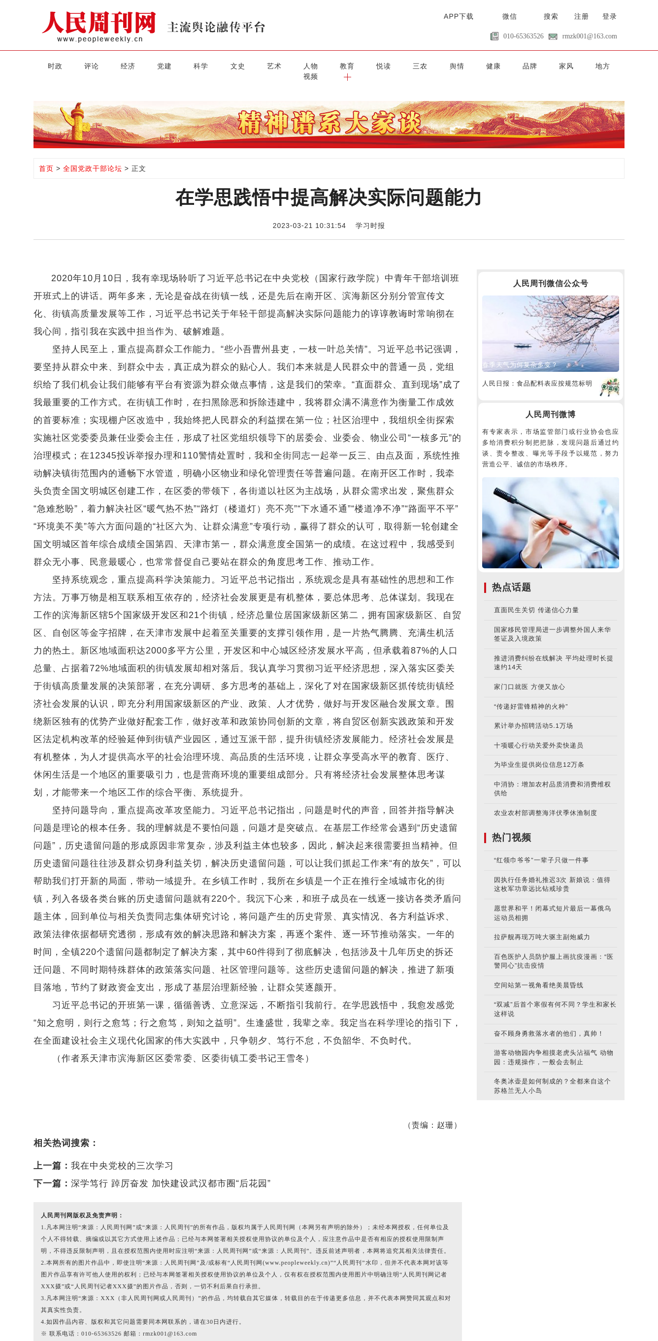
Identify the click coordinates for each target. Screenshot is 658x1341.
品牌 (476, 65)
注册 (581, 16)
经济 (115, 65)
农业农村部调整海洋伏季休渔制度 (545, 802)
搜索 (551, 16)
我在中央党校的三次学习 (122, 1155)
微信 (509, 16)
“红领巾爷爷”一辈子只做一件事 (541, 849)
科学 (181, 65)
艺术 (246, 65)
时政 (49, 65)
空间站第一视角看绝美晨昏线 (539, 974)
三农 (378, 65)
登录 (609, 16)
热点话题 (511, 576)
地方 (542, 65)
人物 (279, 65)
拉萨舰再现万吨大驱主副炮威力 (542, 926)
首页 (46, 158)
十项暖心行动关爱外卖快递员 (539, 734)
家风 (509, 65)
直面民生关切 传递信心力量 (536, 599)
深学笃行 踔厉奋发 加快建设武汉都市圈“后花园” (171, 1172)
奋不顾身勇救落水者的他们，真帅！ (549, 1022)
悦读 (345, 65)
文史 (214, 65)
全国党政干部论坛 (92, 158)
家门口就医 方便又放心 (529, 676)
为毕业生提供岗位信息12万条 (539, 753)
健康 (443, 65)
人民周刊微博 (551, 403)
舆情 (411, 65)
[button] (608, 65)
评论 (82, 65)
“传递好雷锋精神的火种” (531, 695)
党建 (148, 65)
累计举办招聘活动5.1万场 (533, 715)
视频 (575, 65)
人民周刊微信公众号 (551, 272)
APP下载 (459, 16)
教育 (312, 65)
